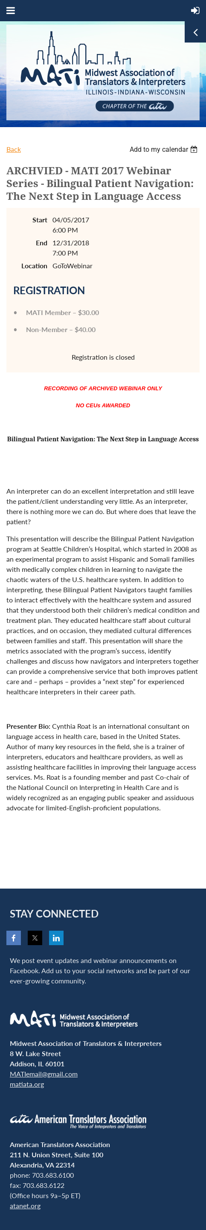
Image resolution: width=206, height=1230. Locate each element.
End (41, 243)
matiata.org (27, 1084)
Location (34, 265)
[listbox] (165, 149)
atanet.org (25, 1206)
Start (39, 220)
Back (13, 149)
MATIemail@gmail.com (44, 1074)
